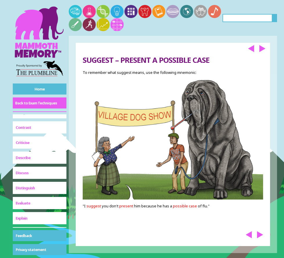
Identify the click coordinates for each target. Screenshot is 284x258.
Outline (22, 163)
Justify (21, 147)
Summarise (25, 206)
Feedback (24, 235)
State (20, 178)
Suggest (23, 193)
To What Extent (28, 221)
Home (40, 89)
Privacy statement (31, 249)
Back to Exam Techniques (36, 103)
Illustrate (24, 132)
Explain (21, 117)
